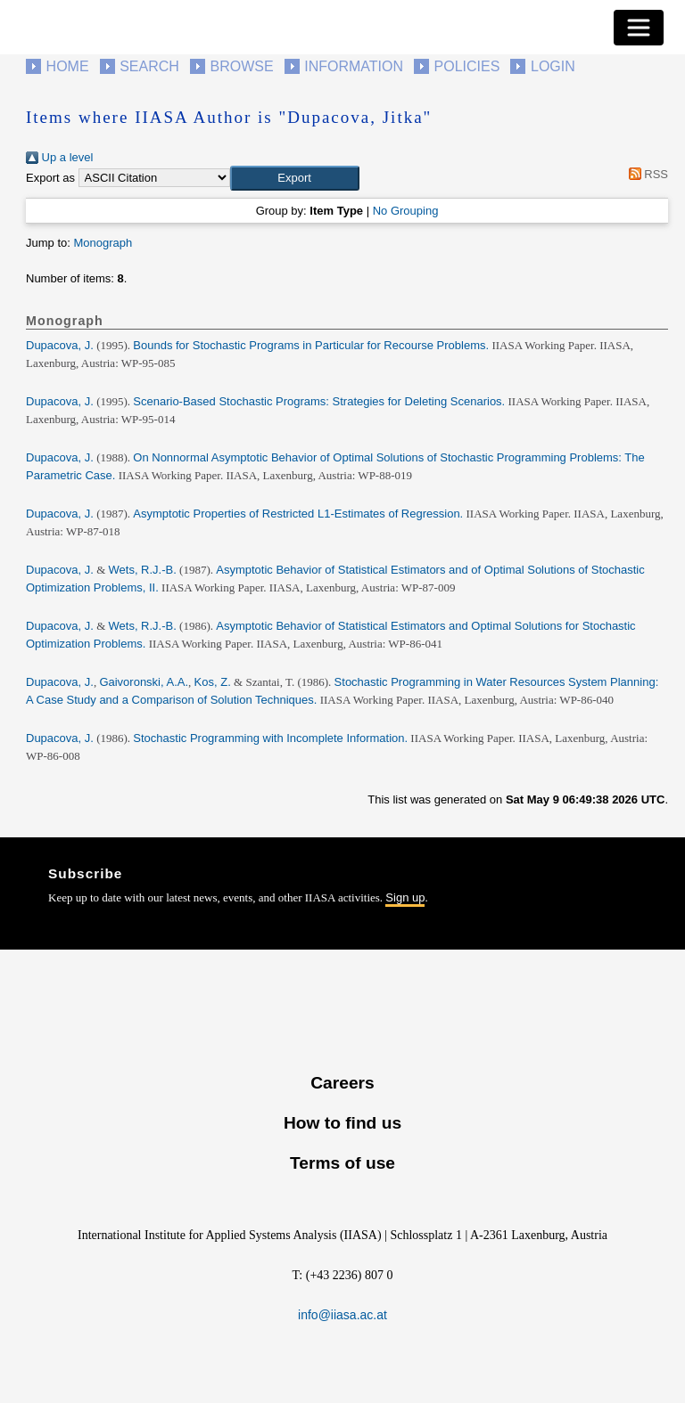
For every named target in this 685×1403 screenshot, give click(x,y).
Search (149, 66)
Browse (241, 66)
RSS (645, 174)
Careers (342, 1082)
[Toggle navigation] (639, 27)
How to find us (342, 1122)
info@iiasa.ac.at (342, 1315)
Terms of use (342, 1163)
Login (553, 66)
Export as (50, 177)
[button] (294, 178)
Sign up (405, 897)
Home (67, 66)
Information (353, 66)
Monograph (102, 242)
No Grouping (406, 210)
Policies (467, 66)
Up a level (59, 157)
